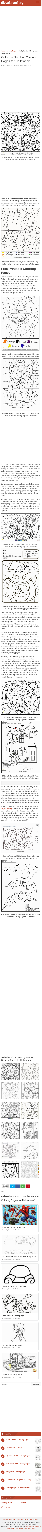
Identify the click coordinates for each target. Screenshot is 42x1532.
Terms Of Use (28, 1519)
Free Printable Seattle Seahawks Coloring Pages (19, 1257)
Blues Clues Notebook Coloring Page (15, 1286)
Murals (23, 1503)
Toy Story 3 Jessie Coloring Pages (18, 1456)
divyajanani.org (12, 3)
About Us (36, 1519)
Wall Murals (5, 1507)
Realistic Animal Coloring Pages (17, 1440)
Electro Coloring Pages (14, 1448)
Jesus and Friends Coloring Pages (18, 1464)
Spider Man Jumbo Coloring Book (13, 1227)
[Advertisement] (21, 28)
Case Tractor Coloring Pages (12, 1375)
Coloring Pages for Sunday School (18, 1488)
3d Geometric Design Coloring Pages (19, 1480)
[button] (37, 2)
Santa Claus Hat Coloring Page (13, 1316)
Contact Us (12, 1519)
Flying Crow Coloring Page (15, 1472)
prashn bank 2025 (29, 1528)
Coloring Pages (7, 65)
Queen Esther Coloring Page (12, 1345)
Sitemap (5, 1519)
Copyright (20, 1519)
